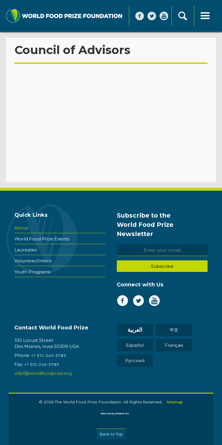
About (21, 228)
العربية (134, 330)
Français (174, 345)
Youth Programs (32, 272)
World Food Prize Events (41, 239)
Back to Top (111, 434)
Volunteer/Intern (33, 261)
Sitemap (174, 402)
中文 (174, 330)
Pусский (135, 360)
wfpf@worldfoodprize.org (43, 373)
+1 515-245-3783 (48, 355)
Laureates (25, 250)
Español (135, 345)
